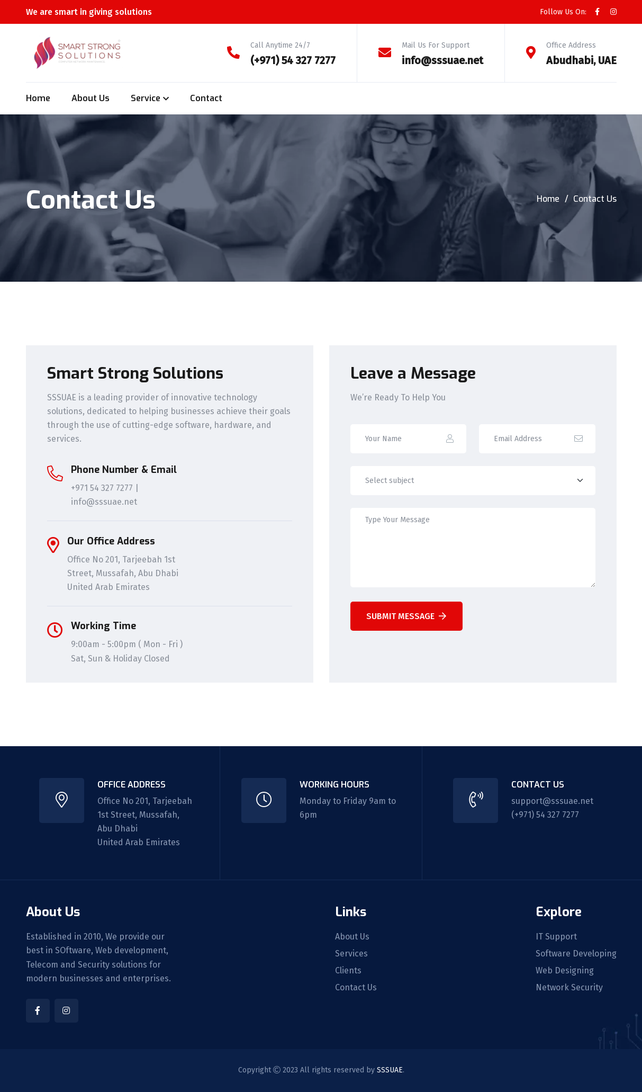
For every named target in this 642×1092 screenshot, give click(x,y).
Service (145, 98)
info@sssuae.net (442, 60)
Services (351, 954)
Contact (206, 98)
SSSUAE (390, 1070)
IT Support (556, 937)
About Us (90, 98)
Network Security (569, 987)
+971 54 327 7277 (102, 488)
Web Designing (565, 970)
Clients (348, 970)
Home (38, 98)
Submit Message (406, 616)
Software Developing (576, 954)
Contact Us (356, 987)
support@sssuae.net (552, 801)
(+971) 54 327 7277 (293, 60)
